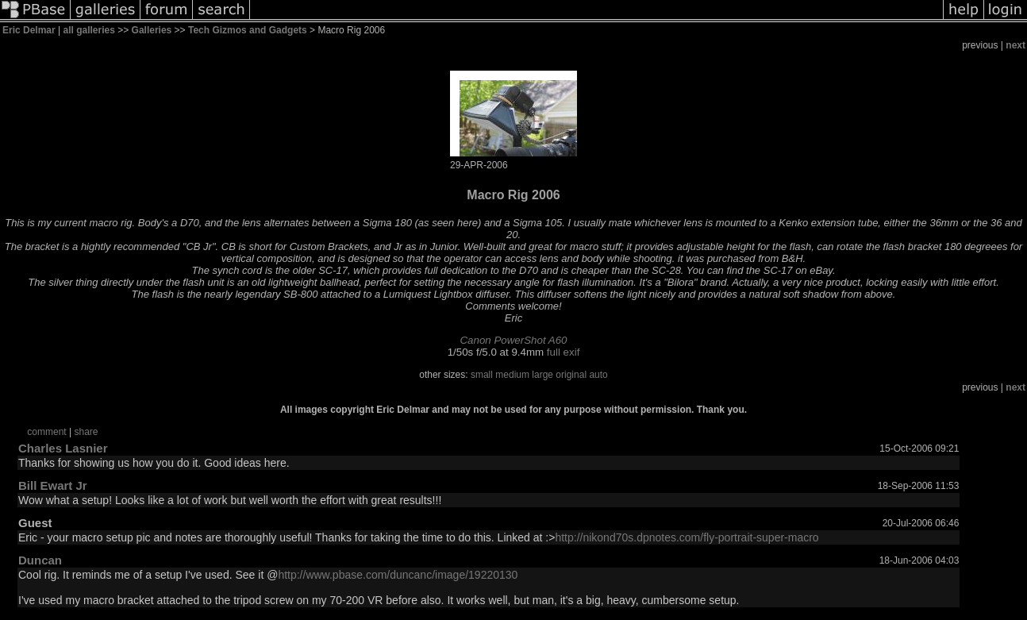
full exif (563, 352)
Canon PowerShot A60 (513, 340)
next (1015, 45)
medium (512, 374)
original (571, 374)
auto (598, 374)
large (542, 374)
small (482, 374)
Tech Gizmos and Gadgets (247, 30)
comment (46, 431)
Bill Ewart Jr (52, 485)
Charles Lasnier (63, 448)
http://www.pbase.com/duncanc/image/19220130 (397, 574)
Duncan (40, 560)
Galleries (152, 30)
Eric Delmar (29, 30)
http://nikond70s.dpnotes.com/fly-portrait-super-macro (686, 537)
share (86, 431)
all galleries (89, 30)
